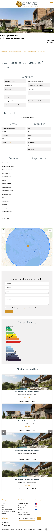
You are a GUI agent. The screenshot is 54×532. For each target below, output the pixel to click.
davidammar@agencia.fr (24, 514)
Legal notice (19, 529)
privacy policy (25, 307)
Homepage (4, 51)
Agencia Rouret (23, 504)
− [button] (3, 232)
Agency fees (27, 529)
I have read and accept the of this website (21, 307)
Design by (48, 529)
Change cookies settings (37, 529)
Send (9, 311)
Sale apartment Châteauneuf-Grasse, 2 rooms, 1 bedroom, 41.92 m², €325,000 (27, 51)
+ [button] (3, 230)
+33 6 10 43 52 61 (23, 512)
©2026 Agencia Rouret (8, 529)
